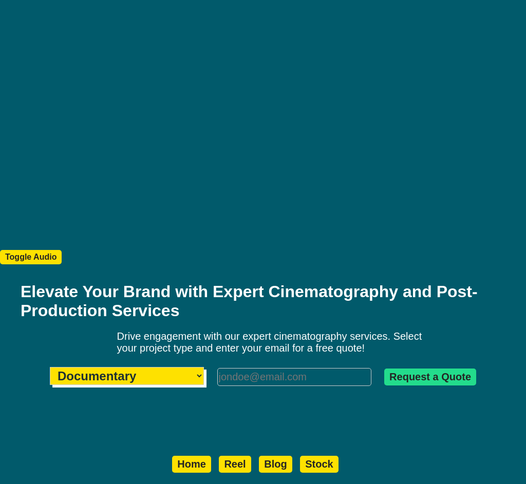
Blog (275, 464)
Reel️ (235, 464)
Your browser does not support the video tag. (263, 131)
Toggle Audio (31, 257)
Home (191, 464)
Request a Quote (430, 376)
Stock (319, 464)
